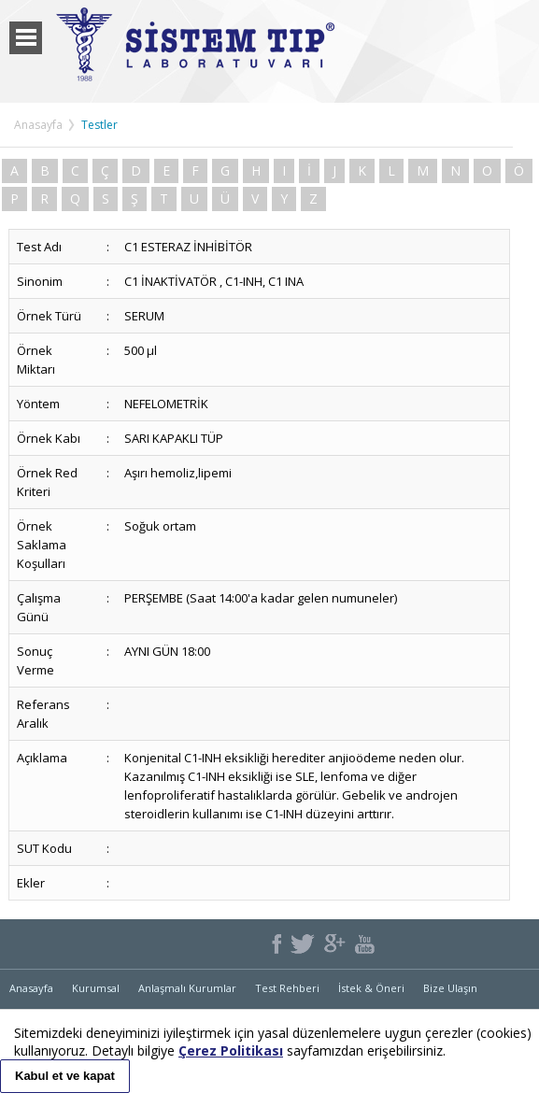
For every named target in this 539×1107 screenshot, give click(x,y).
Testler (99, 125)
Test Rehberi (287, 988)
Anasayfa (38, 125)
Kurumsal (96, 988)
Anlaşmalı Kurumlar (187, 988)
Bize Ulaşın (450, 988)
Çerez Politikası (230, 1050)
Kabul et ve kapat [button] (65, 1076)
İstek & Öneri (371, 988)
